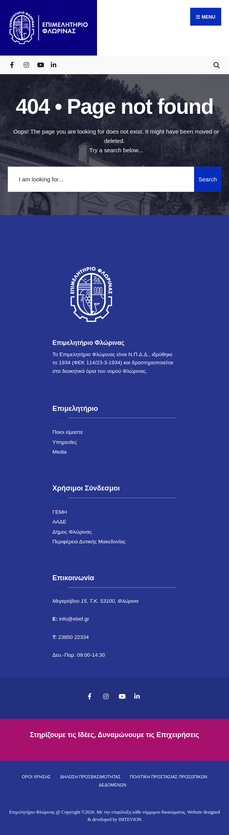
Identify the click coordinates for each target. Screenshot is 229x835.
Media (59, 452)
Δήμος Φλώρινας (72, 532)
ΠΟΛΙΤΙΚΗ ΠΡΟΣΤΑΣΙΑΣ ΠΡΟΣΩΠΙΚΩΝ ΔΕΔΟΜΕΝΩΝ (153, 781)
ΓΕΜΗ (59, 512)
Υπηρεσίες (64, 442)
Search (207, 179)
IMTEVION (129, 819)
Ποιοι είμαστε (67, 432)
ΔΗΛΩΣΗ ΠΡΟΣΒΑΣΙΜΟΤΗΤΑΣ (90, 776)
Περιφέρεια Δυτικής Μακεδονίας (89, 541)
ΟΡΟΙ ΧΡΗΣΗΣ (36, 776)
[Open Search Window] (216, 64)
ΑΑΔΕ (59, 522)
